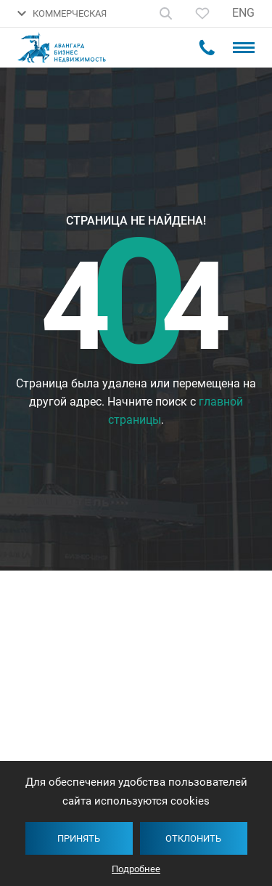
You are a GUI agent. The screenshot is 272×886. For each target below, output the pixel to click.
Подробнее (136, 869)
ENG (243, 13)
